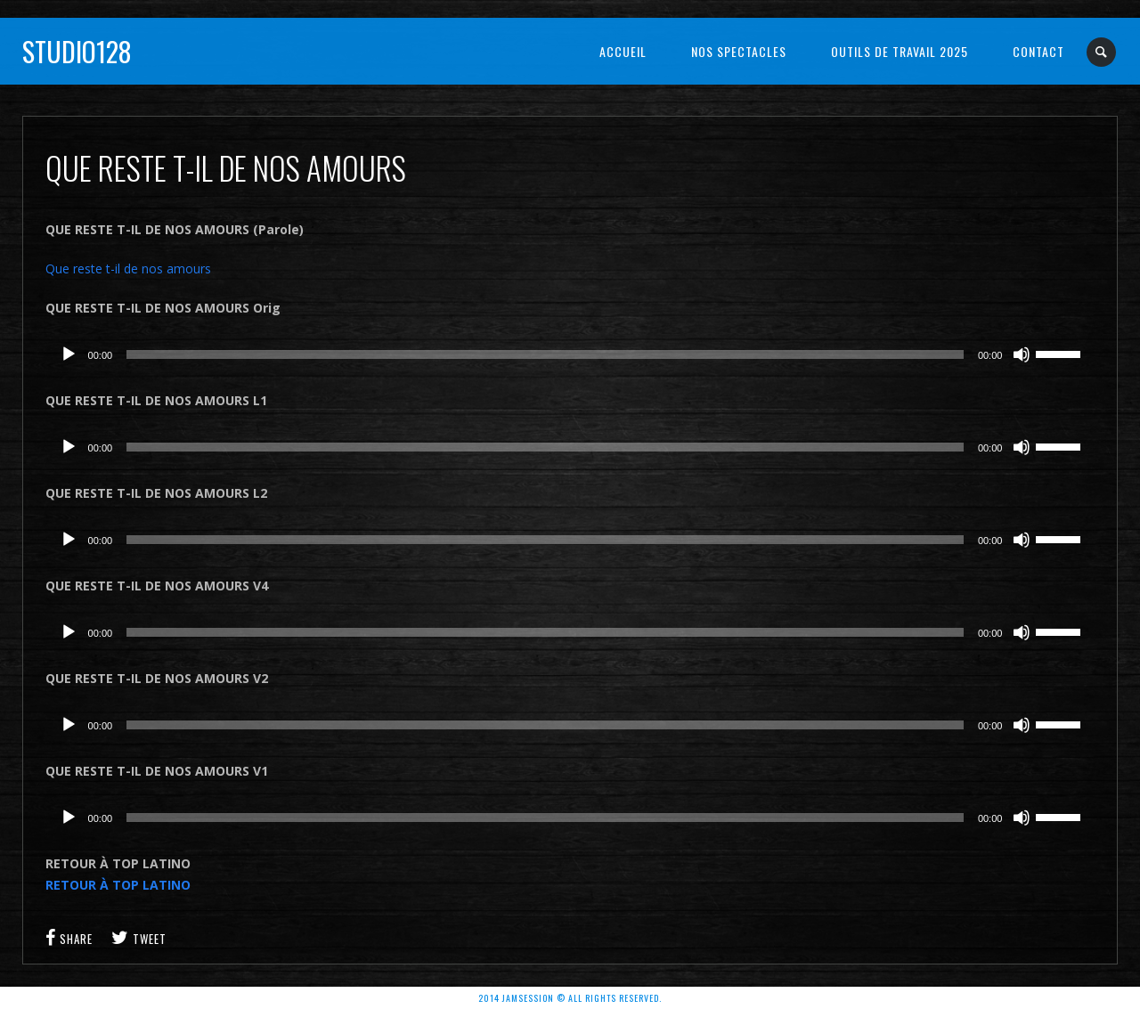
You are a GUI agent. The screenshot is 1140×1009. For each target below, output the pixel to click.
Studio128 (77, 51)
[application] (570, 354)
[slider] (545, 354)
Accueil (623, 51)
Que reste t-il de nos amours (128, 268)
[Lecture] (68, 354)
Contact (1038, 51)
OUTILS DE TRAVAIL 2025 (899, 51)
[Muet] (1021, 354)
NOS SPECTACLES (738, 51)
